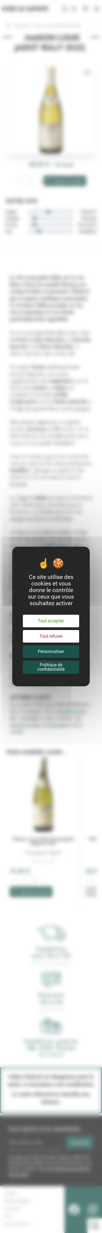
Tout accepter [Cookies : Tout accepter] (51, 620)
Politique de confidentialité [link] (50, 667)
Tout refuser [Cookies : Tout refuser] (51, 636)
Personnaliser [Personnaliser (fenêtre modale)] (51, 651)
